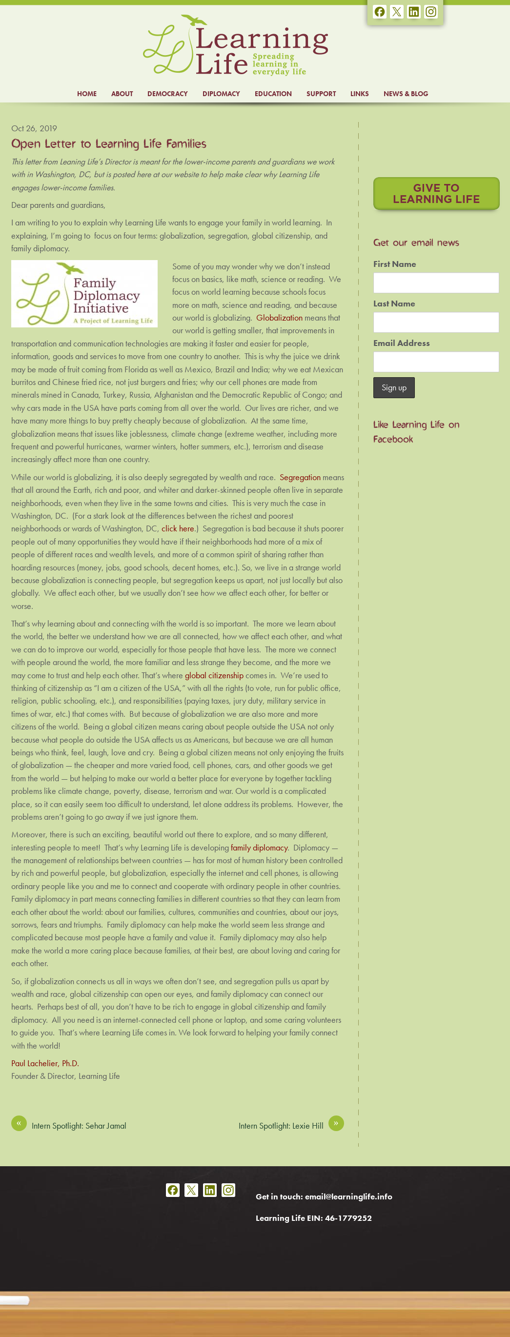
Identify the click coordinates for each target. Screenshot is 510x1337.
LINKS (359, 93)
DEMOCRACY (167, 93)
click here (178, 528)
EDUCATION (273, 93)
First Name (394, 264)
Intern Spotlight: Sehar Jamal (68, 1125)
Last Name (394, 303)
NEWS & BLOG (406, 93)
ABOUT (122, 93)
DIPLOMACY (221, 93)
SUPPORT (321, 93)
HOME (87, 93)
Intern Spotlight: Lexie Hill (291, 1125)
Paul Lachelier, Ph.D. (45, 1063)
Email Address (401, 343)
